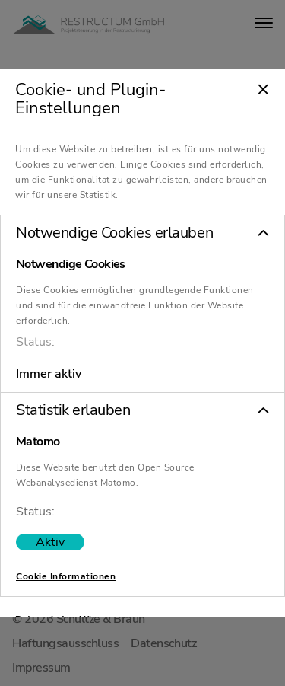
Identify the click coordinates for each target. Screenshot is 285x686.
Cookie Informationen (66, 577)
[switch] (50, 542)
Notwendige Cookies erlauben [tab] (114, 234)
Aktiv (50, 542)
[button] (142, 233)
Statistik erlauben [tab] (73, 411)
